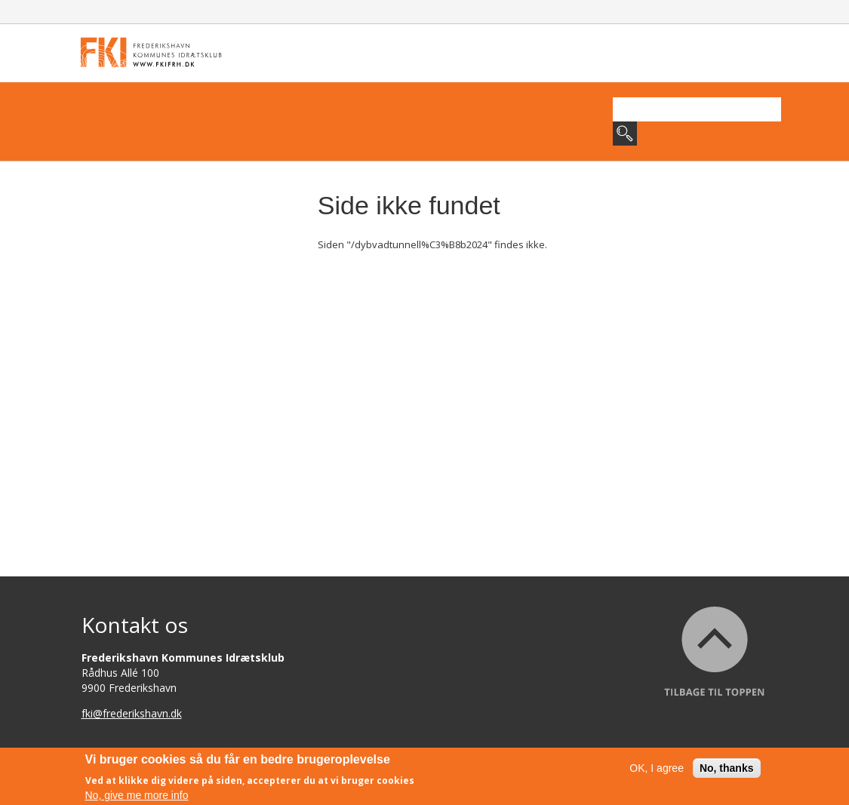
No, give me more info (137, 797)
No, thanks (727, 770)
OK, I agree (656, 770)
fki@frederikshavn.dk (132, 713)
